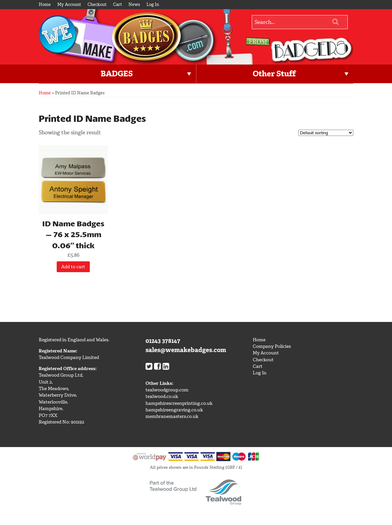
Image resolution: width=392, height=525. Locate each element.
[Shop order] (325, 133)
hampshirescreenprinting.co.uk (179, 403)
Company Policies (272, 346)
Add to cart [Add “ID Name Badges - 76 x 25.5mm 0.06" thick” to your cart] (73, 267)
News (134, 4)
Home (45, 4)
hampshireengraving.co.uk (174, 410)
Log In (153, 4)
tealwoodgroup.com (167, 390)
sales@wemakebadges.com (186, 350)
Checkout (97, 4)
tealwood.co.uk (162, 396)
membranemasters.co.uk (172, 416)
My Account (69, 4)
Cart (117, 4)
